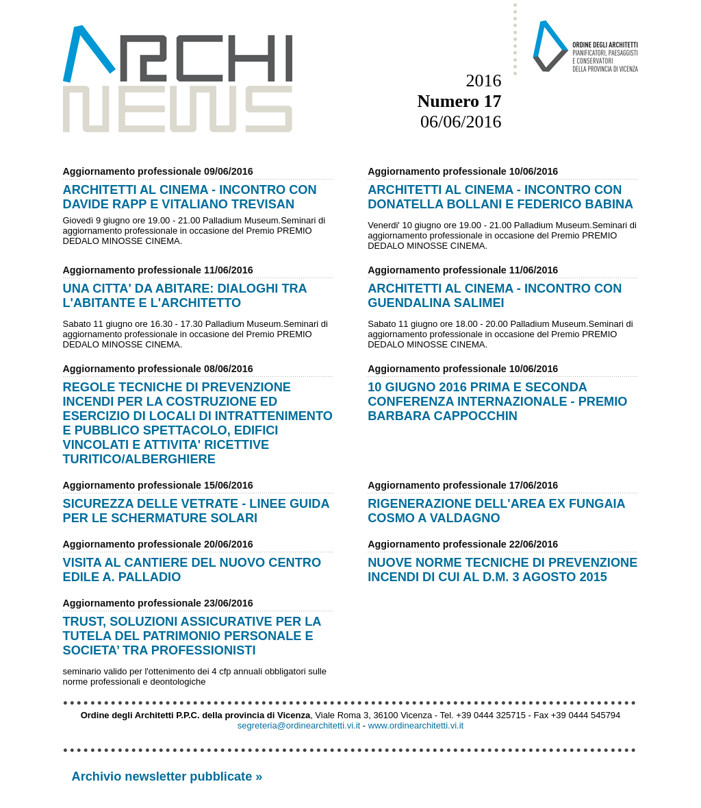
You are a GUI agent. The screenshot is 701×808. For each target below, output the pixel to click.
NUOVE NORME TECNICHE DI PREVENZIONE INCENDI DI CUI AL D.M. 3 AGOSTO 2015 (502, 570)
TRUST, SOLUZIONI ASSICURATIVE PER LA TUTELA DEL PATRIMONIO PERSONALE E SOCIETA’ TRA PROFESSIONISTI (192, 636)
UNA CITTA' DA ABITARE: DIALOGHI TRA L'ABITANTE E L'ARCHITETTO (185, 296)
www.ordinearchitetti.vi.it (415, 725)
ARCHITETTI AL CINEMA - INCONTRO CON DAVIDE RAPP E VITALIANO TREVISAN (190, 197)
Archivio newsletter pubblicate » (167, 776)
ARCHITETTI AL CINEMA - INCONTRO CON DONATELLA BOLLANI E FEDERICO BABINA (500, 197)
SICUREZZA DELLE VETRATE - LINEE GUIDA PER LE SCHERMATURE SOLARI (196, 511)
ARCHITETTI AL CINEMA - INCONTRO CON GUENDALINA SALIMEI (495, 296)
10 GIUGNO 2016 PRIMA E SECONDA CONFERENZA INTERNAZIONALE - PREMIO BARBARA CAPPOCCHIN (497, 401)
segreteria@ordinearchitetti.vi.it (299, 725)
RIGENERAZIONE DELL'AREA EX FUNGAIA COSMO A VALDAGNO (496, 511)
